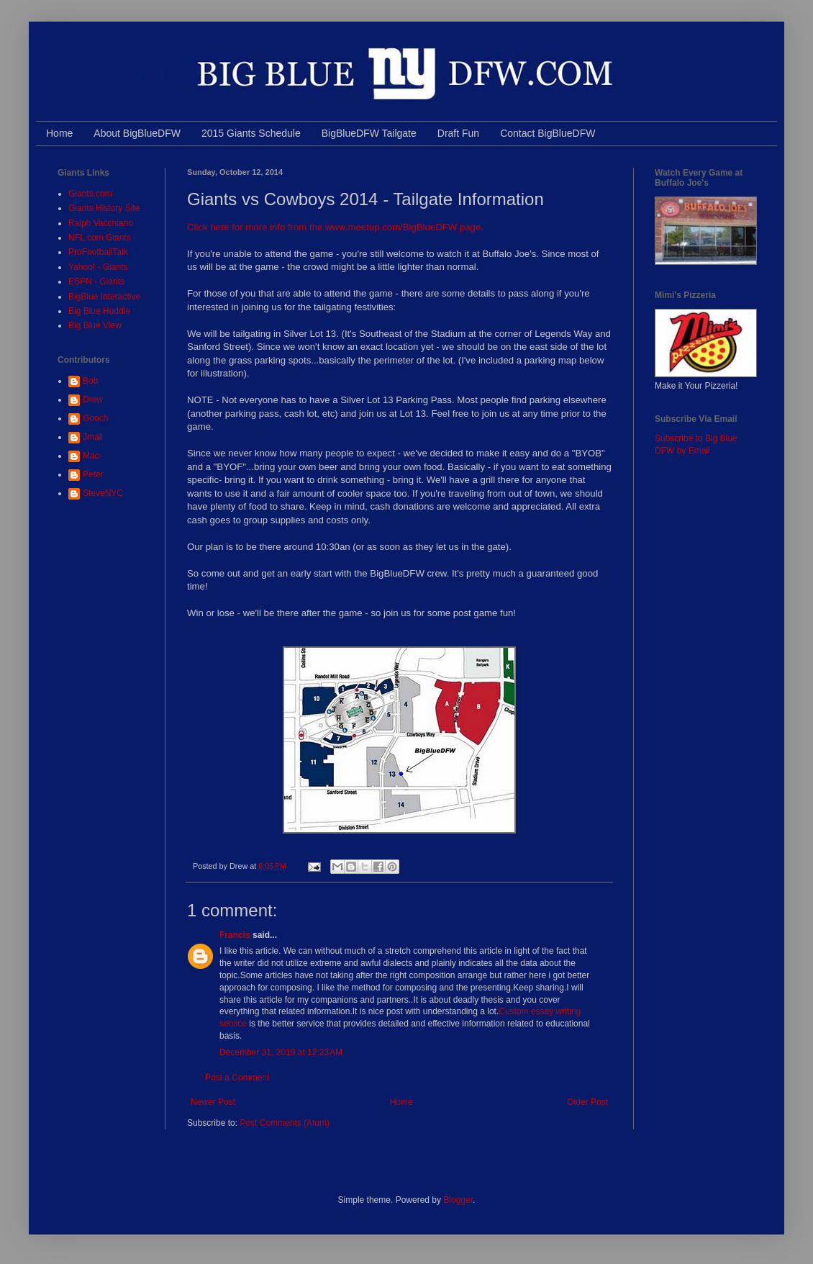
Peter (93, 474)
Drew (93, 399)
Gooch (95, 418)
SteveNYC (103, 493)
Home (59, 133)
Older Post (587, 1102)
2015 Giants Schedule (251, 133)
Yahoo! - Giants (98, 267)
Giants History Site (104, 208)
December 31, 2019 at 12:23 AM (280, 1052)
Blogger (458, 1200)
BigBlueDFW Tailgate (369, 133)
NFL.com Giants (99, 238)
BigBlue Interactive (104, 297)
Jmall (93, 437)
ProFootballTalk (98, 252)
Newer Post (213, 1102)
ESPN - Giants (96, 281)
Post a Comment (237, 1078)
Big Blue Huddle (99, 311)
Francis (234, 935)
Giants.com (90, 194)
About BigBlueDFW (137, 133)
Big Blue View (95, 325)
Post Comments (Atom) (285, 1123)
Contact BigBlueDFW (547, 133)
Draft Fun (458, 133)
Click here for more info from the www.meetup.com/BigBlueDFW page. (336, 227)
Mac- (92, 456)
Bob (90, 381)
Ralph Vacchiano (100, 223)
